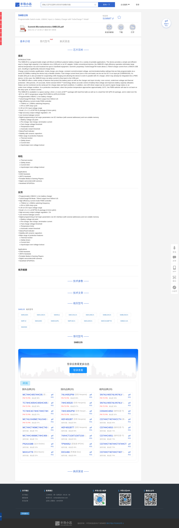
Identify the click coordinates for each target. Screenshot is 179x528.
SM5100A (24, 315)
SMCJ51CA (73, 315)
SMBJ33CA (124, 315)
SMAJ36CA (90, 315)
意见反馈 (25, 501)
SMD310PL (55, 321)
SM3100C (38, 321)
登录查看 (78, 370)
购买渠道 (65, 41)
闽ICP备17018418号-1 (115, 523)
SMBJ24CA (107, 315)
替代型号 (46, 40)
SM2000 (24, 327)
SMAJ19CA (41, 315)
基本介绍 (25, 41)
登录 (137, 5)
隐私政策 (25, 498)
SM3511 (57, 315)
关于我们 (25, 495)
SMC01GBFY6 (106, 321)
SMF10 (23, 321)
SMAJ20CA (88, 321)
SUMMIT (107, 18)
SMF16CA (71, 321)
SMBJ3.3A (124, 321)
